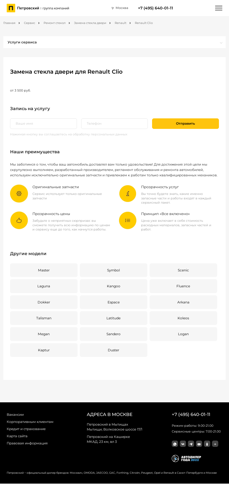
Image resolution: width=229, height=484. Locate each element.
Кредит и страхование (26, 429)
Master (44, 270)
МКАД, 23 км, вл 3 (108, 439)
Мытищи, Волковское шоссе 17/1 (114, 427)
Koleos (183, 318)
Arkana (183, 302)
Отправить (185, 124)
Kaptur (44, 350)
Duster (113, 350)
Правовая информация (27, 443)
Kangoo (113, 286)
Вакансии (15, 415)
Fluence (183, 286)
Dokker (44, 302)
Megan (44, 334)
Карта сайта (17, 436)
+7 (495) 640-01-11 (155, 8)
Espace (113, 302)
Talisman (43, 318)
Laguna (43, 286)
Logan (183, 334)
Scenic (183, 270)
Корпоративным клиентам (30, 422)
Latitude (113, 318)
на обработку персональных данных (97, 134)
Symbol (113, 270)
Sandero (113, 334)
